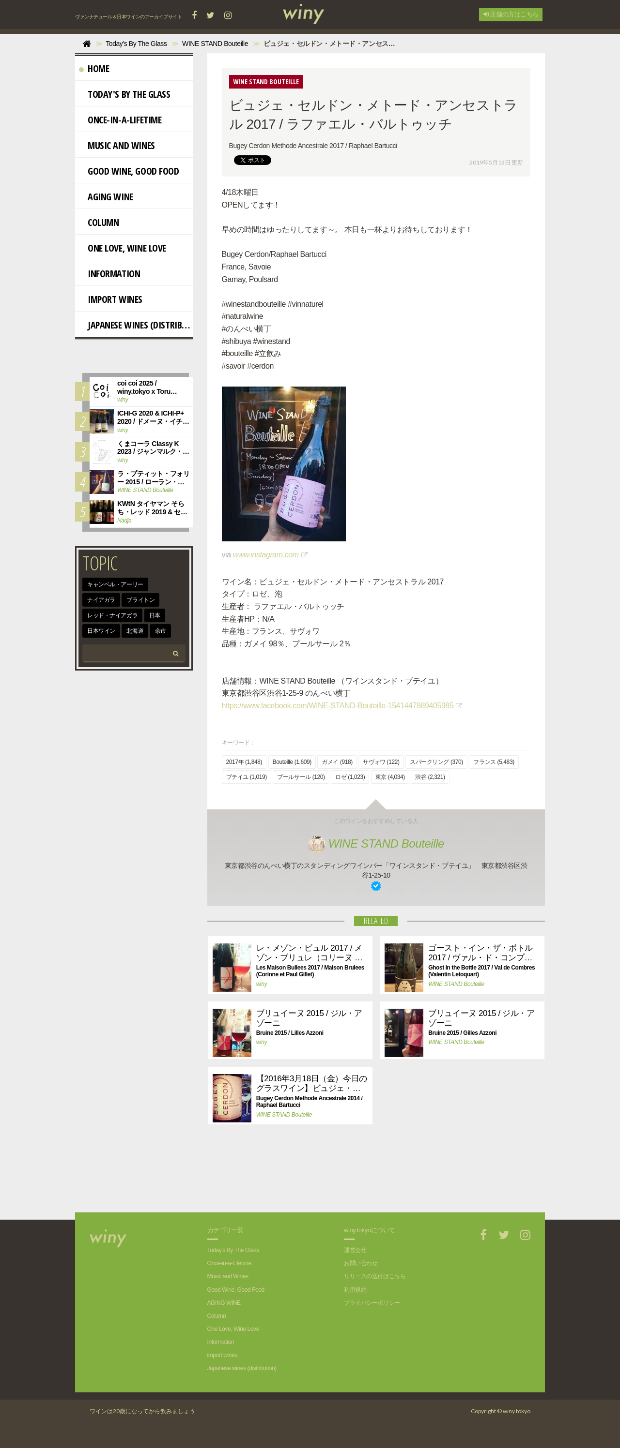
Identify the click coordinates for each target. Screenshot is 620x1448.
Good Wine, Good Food (129, 171)
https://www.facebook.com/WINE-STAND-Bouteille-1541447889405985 (338, 706)
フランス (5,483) (493, 762)
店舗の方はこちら (511, 14)
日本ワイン (101, 630)
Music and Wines (117, 145)
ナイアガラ (101, 600)
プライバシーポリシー (372, 1302)
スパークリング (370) (436, 762)
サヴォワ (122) (381, 762)
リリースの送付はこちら (374, 1276)
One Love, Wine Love (122, 247)
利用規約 (355, 1289)
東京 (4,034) (390, 777)
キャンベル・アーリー (115, 584)
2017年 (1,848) (244, 762)
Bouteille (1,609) (292, 762)
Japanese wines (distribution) (136, 324)
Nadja (124, 520)
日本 (154, 615)
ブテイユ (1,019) (246, 777)
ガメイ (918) (337, 762)
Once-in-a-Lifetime (120, 119)
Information (109, 273)
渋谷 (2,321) (430, 777)
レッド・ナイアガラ (112, 615)
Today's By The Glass (124, 94)
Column (99, 222)
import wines (110, 299)
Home (94, 68)
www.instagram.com (266, 555)
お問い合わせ (360, 1263)
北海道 (134, 630)
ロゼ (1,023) (350, 777)
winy (261, 984)
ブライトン (140, 600)
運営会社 (355, 1250)
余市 (160, 630)
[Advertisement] (368, 1178)
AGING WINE (106, 196)
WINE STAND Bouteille (376, 843)
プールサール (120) (301, 777)
